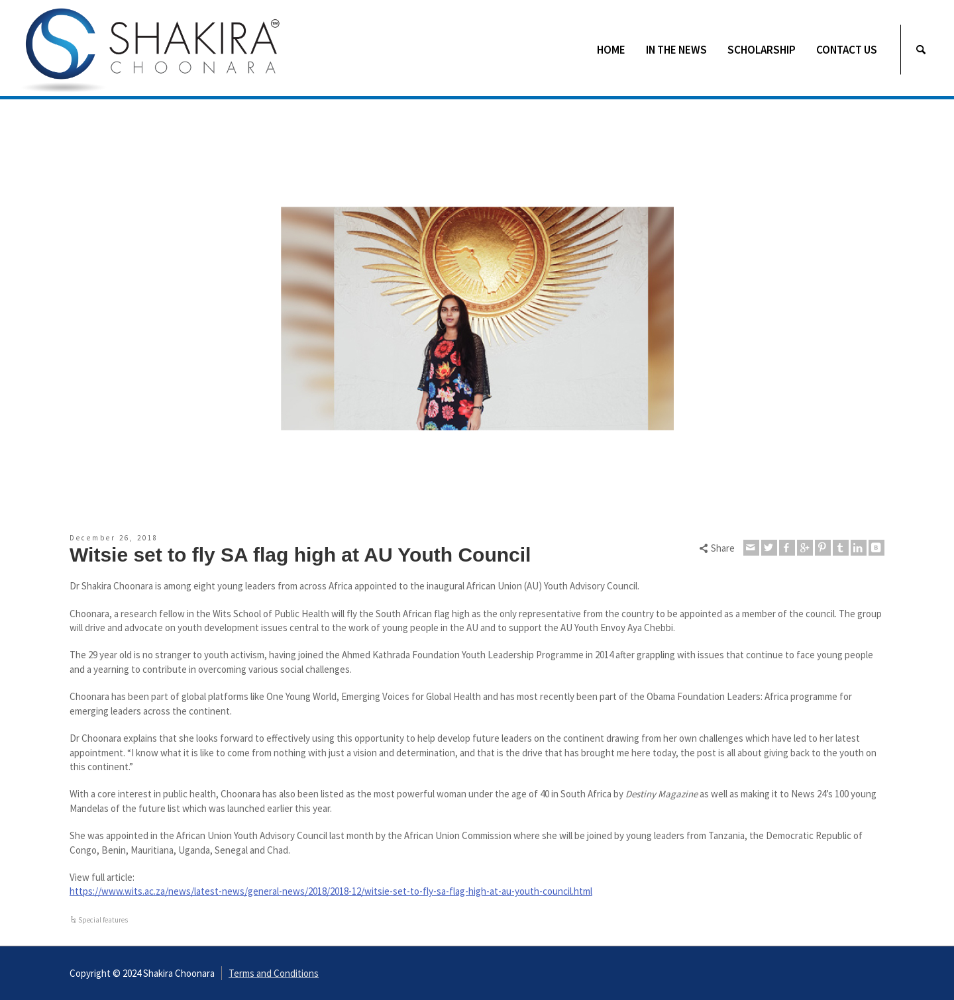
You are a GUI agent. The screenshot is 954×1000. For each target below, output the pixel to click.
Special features (103, 920)
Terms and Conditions (274, 973)
